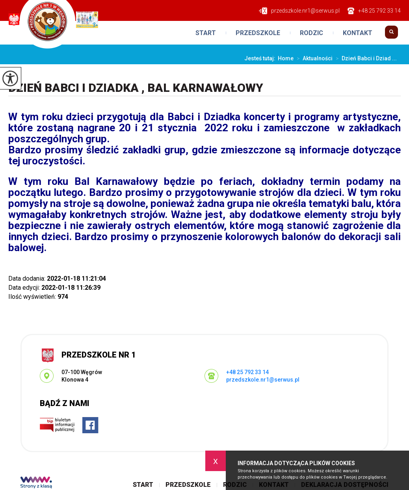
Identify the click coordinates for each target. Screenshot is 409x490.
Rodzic (311, 33)
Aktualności (313, 58)
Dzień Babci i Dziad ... (365, 58)
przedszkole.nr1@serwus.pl (299, 10)
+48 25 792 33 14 (374, 10)
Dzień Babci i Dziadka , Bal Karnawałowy (135, 88)
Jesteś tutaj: (261, 58)
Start (205, 33)
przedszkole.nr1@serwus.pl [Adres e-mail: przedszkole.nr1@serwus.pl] (262, 379)
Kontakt (357, 33)
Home (286, 58)
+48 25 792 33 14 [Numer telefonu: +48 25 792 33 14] (247, 372)
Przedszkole (258, 33)
